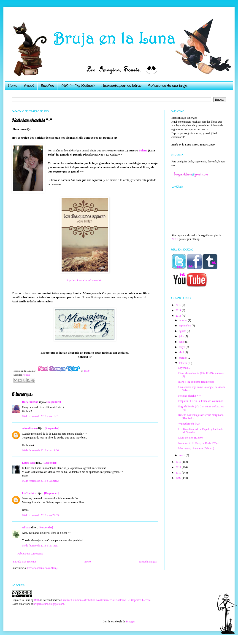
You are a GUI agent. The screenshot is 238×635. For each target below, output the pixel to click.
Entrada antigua (148, 561)
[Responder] (53, 402)
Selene (142, 150)
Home (12, 85)
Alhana (26, 527)
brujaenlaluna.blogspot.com (48, 603)
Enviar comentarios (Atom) (42, 568)
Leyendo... (184, 367)
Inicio (87, 561)
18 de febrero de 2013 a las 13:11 (40, 545)
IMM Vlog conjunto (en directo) (196, 381)
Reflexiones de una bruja (167, 85)
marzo (183, 357)
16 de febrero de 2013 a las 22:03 (40, 515)
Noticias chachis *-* (189, 395)
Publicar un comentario (30, 553)
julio (182, 336)
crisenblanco (29, 428)
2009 (179, 477)
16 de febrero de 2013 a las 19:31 (40, 416)
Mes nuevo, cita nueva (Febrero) (196, 448)
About (29, 85)
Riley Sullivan (30, 402)
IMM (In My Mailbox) (78, 85)
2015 (179, 305)
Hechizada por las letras (121, 85)
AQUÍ (174, 239)
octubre (183, 320)
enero (182, 455)
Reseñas (47, 85)
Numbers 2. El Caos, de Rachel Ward (198, 443)
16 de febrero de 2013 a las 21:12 (40, 480)
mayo (182, 347)
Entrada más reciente (24, 561)
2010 (179, 472)
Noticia (26, 374)
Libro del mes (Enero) (190, 437)
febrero (183, 363)
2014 (179, 310)
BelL (37, 600)
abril (182, 352)
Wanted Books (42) (189, 423)
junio (182, 341)
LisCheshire (29, 493)
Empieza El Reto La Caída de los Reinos (200, 401)
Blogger (130, 621)
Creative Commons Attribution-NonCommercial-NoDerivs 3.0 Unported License (106, 600)
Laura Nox (28, 462)
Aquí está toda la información (84, 280)
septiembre (185, 325)
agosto (183, 331)
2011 (179, 467)
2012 (179, 461)
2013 (179, 315)
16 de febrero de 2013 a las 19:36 (40, 450)
